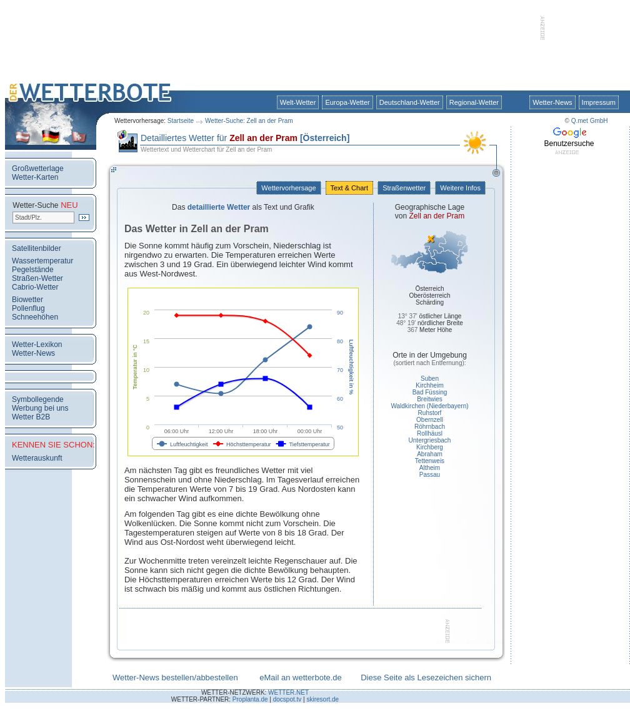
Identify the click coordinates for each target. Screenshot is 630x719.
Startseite (181, 120)
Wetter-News (552, 102)
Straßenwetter (404, 188)
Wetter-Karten (35, 177)
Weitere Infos (460, 188)
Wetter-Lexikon (37, 344)
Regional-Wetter (474, 102)
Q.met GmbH (589, 120)
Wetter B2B (31, 417)
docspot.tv (287, 699)
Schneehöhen (35, 317)
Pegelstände (33, 269)
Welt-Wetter (298, 102)
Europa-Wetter (347, 102)
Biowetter (27, 299)
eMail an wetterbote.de (300, 677)
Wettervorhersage (288, 188)
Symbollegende (38, 399)
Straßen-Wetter (37, 278)
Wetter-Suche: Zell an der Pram (248, 120)
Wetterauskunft (37, 458)
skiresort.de (322, 699)
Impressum (599, 102)
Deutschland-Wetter (409, 102)
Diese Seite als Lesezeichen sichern (426, 677)
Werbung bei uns (40, 408)
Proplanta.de (250, 699)
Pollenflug (28, 308)
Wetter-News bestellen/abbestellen (175, 677)
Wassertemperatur (42, 261)
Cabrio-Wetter (35, 287)
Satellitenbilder (36, 248)
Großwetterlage (38, 168)
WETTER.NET (288, 692)
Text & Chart (349, 188)
